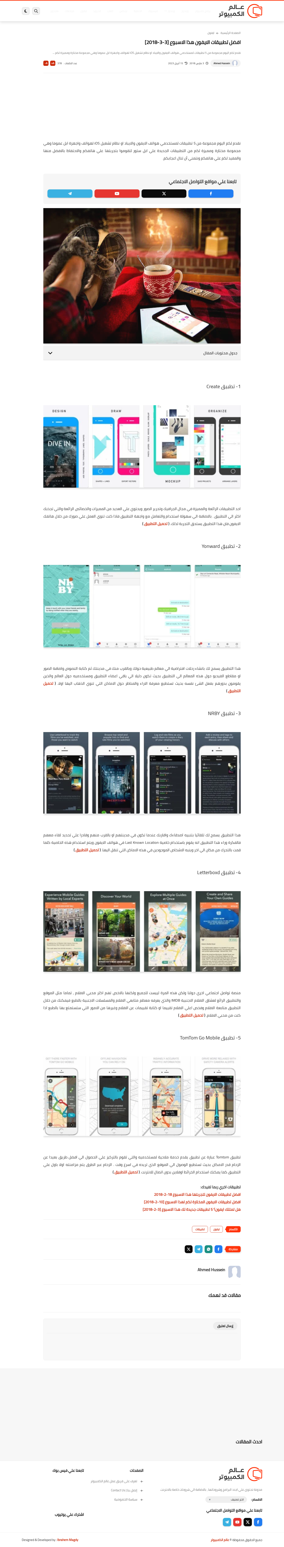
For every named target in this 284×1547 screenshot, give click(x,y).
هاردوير (54, 11)
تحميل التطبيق (155, 523)
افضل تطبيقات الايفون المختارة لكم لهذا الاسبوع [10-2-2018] (192, 1202)
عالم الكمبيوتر (220, 1540)
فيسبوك (153, 11)
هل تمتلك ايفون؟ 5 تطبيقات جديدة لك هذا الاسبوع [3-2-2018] (192, 1209)
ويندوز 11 (169, 11)
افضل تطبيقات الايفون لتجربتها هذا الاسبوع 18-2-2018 (197, 1194)
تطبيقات (200, 1229)
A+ (52, 63)
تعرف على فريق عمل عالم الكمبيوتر (117, 1481)
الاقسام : (256, 1500)
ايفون (83, 11)
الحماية (138, 11)
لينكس (123, 11)
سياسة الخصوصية (128, 1499)
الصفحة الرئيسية (231, 33)
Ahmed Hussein (222, 63)
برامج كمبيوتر (202, 11)
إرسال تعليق (225, 1326)
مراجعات (69, 11)
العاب (110, 11)
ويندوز (185, 11)
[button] (218, 1249)
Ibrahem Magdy (67, 1540)
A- (46, 63)
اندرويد (97, 11)
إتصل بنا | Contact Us (127, 1490)
